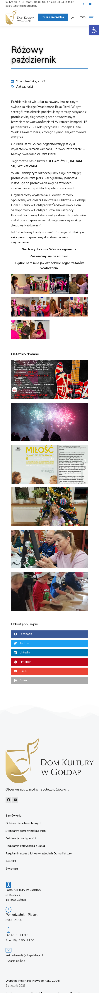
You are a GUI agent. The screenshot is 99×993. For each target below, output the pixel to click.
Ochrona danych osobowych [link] (23, 823)
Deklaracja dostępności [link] (21, 839)
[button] (49, 634)
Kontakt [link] (11, 861)
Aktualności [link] (24, 87)
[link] (94, 30)
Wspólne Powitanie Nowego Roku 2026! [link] (33, 981)
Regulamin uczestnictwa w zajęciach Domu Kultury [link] (39, 854)
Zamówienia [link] (13, 816)
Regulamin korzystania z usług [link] (25, 846)
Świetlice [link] (12, 869)
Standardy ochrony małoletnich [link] (26, 831)
